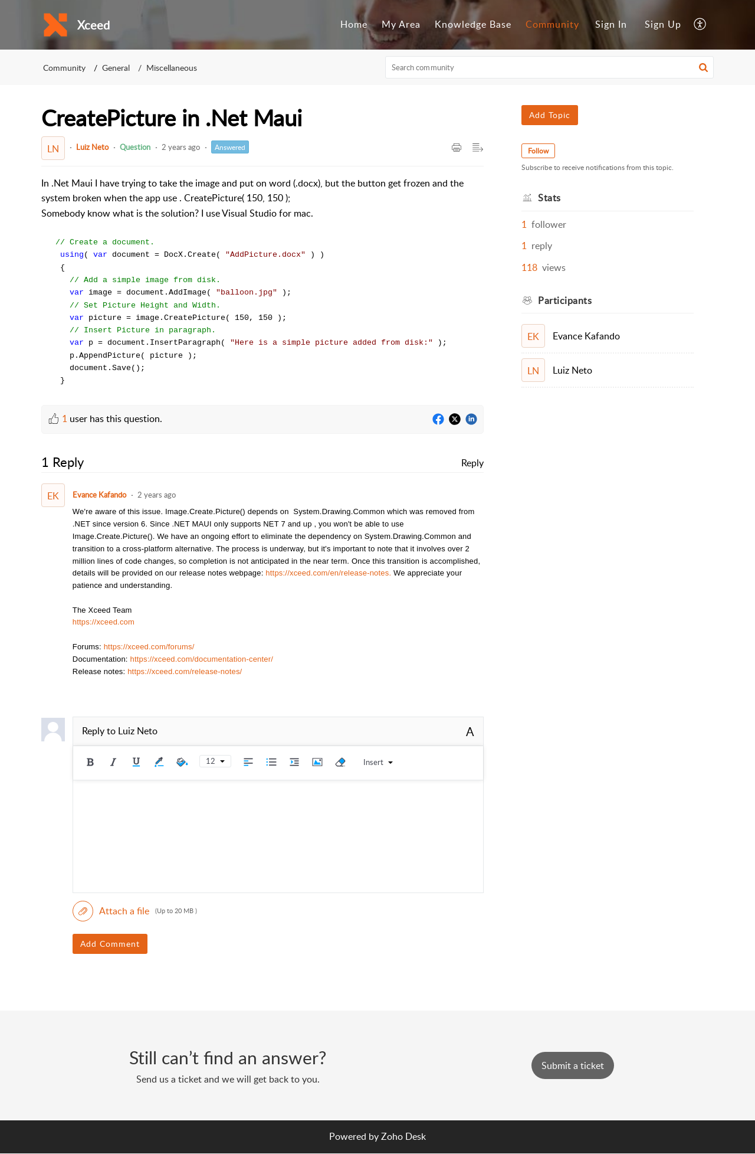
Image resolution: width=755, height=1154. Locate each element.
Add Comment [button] (110, 944)
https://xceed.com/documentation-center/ (201, 659)
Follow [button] (538, 151)
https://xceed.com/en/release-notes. (328, 573)
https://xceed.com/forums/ (149, 647)
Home (353, 24)
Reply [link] (472, 463)
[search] (549, 67)
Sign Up (663, 24)
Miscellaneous (171, 67)
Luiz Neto (92, 147)
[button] (700, 24)
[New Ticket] (572, 1066)
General (116, 67)
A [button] (470, 732)
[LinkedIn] (471, 420)
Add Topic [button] (549, 114)
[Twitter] (455, 420)
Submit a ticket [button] (572, 1066)
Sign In (611, 24)
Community (552, 24)
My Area (401, 24)
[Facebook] (438, 420)
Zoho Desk (403, 1136)
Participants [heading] (565, 300)
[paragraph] (262, 281)
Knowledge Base (473, 24)
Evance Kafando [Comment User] (99, 495)
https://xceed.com (103, 622)
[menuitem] (354, 24)
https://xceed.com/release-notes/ (184, 672)
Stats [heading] (549, 197)
